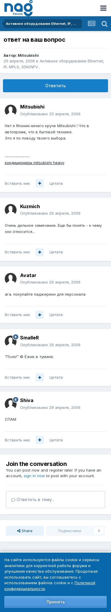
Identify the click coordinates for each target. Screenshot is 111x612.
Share (25, 530)
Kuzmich (30, 206)
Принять (55, 601)
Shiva (26, 400)
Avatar (28, 275)
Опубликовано (50, 113)
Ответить (55, 85)
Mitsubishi (28, 55)
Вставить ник (17, 183)
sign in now (34, 475)
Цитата (56, 183)
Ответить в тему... (32, 499)
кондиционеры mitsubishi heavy (34, 162)
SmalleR (29, 338)
